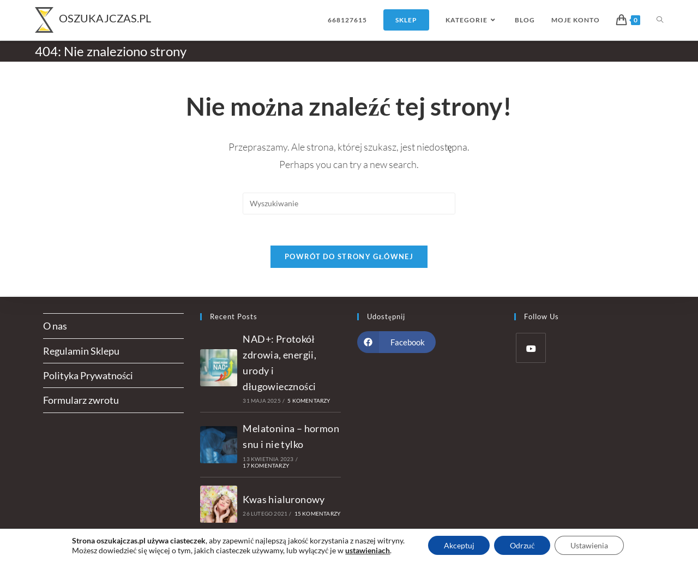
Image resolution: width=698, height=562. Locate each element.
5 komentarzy (308, 400)
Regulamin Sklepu (81, 351)
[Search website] (659, 20)
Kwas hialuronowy (283, 499)
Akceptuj (457, 544)
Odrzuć (522, 544)
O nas (55, 326)
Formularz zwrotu (81, 400)
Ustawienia (590, 544)
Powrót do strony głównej (349, 258)
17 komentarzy (266, 465)
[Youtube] (531, 348)
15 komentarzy (317, 513)
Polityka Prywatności (88, 375)
